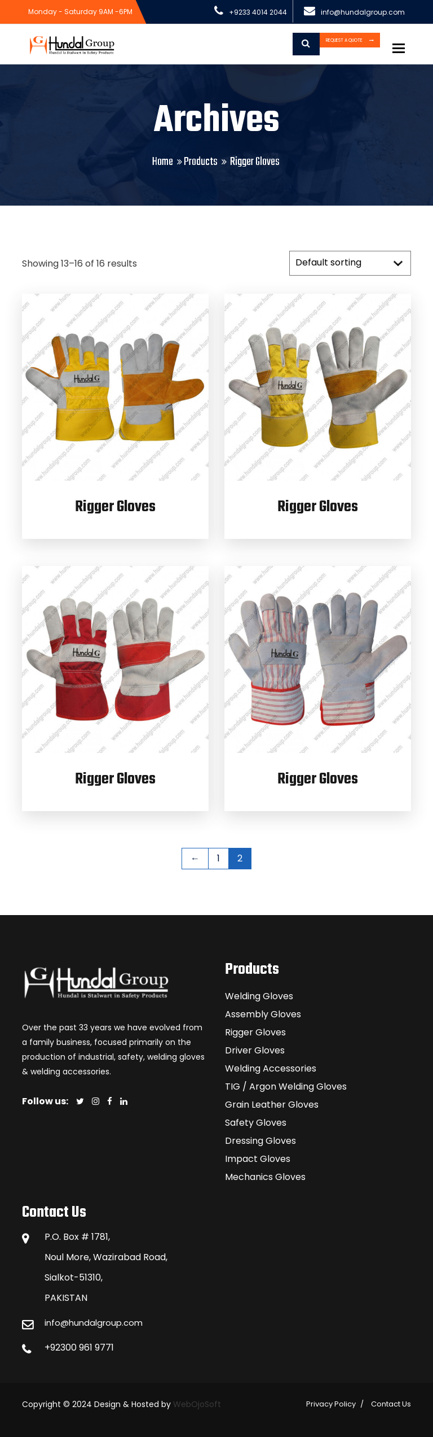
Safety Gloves (255, 1122)
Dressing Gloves (260, 1140)
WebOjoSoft (196, 1404)
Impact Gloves (257, 1158)
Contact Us (391, 1404)
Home (162, 162)
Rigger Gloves (115, 507)
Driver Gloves (255, 1050)
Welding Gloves (259, 996)
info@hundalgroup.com (96, 1322)
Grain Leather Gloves (272, 1104)
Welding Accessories (270, 1068)
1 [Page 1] (218, 858)
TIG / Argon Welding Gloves (286, 1086)
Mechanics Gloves (265, 1176)
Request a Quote (315, 44)
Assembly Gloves (263, 1014)
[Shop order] (350, 263)
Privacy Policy (331, 1404)
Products (201, 162)
